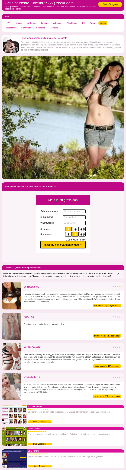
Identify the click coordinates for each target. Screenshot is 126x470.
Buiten (103, 23)
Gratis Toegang (110, 4)
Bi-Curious (31, 23)
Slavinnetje (26, 28)
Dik (83, 23)
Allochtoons (72, 23)
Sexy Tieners (39, 466)
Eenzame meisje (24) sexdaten (107, 306)
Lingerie (44, 23)
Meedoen (54, 28)
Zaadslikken (11, 28)
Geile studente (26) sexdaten (107, 366)
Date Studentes (39, 444)
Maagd (19, 23)
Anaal (92, 23)
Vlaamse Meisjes (40, 422)
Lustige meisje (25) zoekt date (107, 336)
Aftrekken (57, 23)
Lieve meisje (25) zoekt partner (107, 396)
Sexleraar (40, 28)
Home (8, 22)
